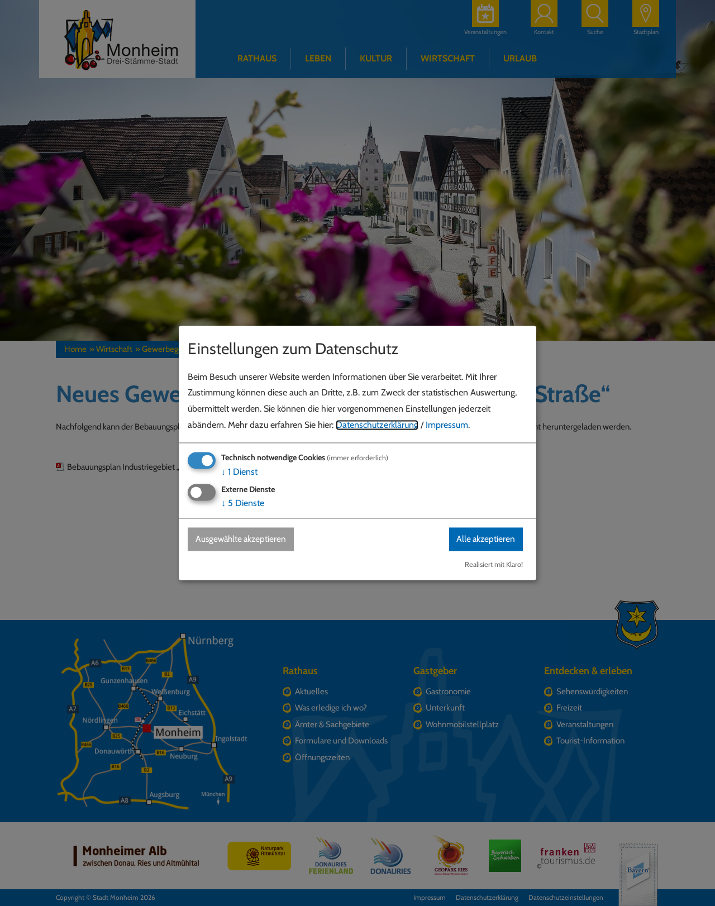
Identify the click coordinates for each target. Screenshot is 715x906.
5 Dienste (242, 503)
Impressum (447, 424)
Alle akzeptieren (484, 538)
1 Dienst (239, 471)
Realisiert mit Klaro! (494, 565)
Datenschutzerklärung (377, 424)
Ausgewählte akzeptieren (243, 538)
